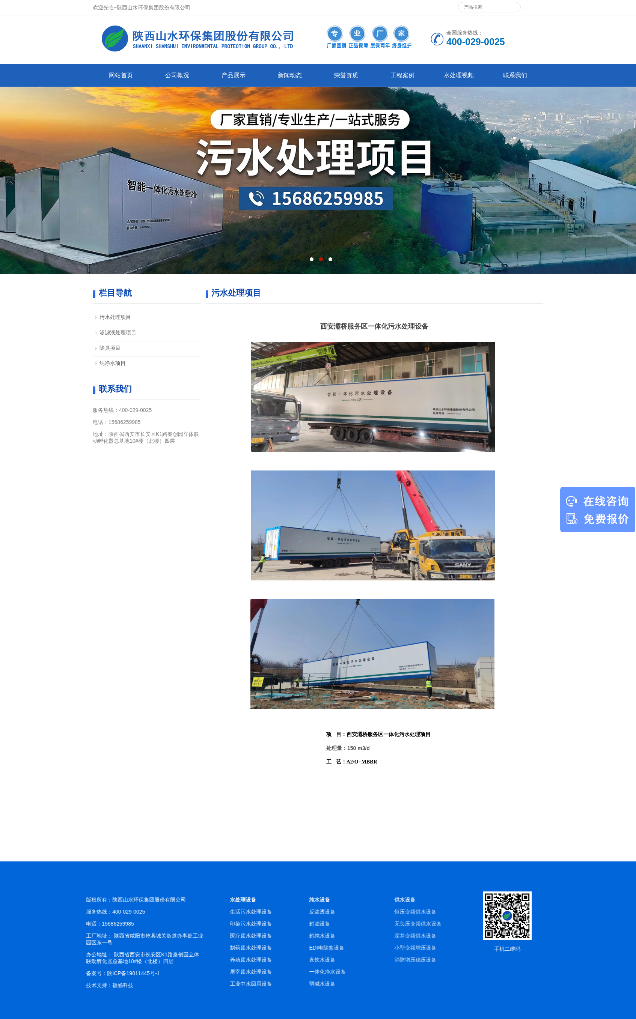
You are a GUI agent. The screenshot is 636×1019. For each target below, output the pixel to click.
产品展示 (234, 75)
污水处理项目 (115, 317)
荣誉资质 (346, 75)
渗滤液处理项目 (117, 332)
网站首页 (121, 75)
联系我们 (515, 75)
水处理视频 (459, 75)
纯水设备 (419, 900)
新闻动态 (290, 75)
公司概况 (177, 75)
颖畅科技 (149, 985)
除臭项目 (110, 348)
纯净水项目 (112, 363)
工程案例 (402, 75)
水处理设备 (283, 900)
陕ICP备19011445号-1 (159, 973)
